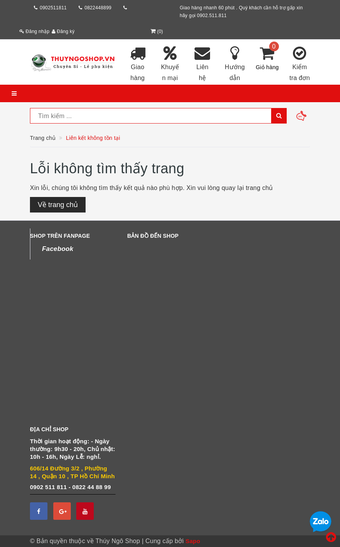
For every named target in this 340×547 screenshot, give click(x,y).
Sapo (193, 541)
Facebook (58, 249)
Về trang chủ (58, 205)
